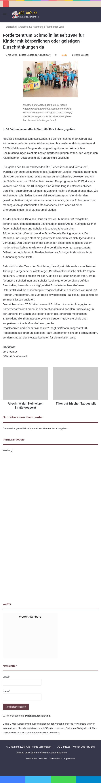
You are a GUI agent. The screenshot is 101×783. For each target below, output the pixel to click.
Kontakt (43, 758)
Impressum (69, 758)
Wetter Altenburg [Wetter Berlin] (30, 616)
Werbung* (8, 450)
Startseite (9, 26)
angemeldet (20, 428)
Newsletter (31, 758)
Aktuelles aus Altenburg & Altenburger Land (41, 26)
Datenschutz (55, 758)
